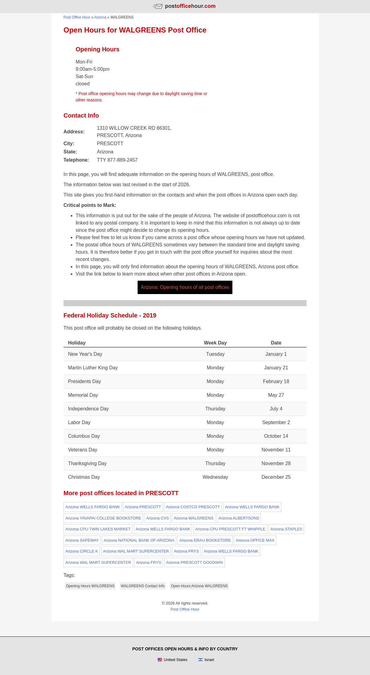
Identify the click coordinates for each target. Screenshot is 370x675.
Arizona (100, 17)
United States (172, 659)
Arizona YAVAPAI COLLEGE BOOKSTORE (103, 518)
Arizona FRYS (186, 551)
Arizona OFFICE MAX (255, 540)
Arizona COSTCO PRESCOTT (193, 507)
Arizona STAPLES (286, 529)
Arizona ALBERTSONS (238, 518)
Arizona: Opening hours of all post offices (185, 287)
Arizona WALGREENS (193, 518)
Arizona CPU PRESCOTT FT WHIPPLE (230, 529)
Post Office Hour (76, 17)
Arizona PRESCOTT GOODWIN (194, 562)
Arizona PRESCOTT (143, 507)
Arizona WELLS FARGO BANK (92, 507)
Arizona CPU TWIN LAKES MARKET (98, 529)
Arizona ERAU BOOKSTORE (205, 540)
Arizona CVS (157, 518)
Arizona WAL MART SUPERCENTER (136, 551)
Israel (206, 659)
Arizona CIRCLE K (81, 551)
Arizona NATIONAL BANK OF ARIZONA (139, 540)
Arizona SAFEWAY (82, 540)
